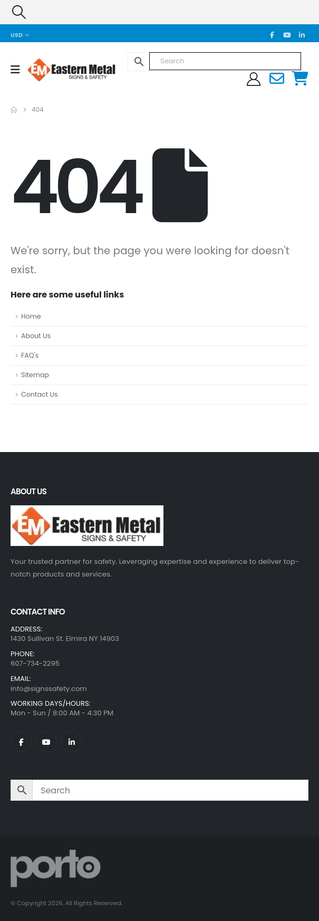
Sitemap (35, 374)
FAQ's (29, 355)
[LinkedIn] (301, 35)
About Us (36, 335)
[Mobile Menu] (19, 70)
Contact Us (39, 394)
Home (31, 316)
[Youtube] (287, 35)
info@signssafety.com (49, 689)
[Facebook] (272, 35)
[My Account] (254, 79)
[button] (19, 12)
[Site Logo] (56, 69)
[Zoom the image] (87, 511)
